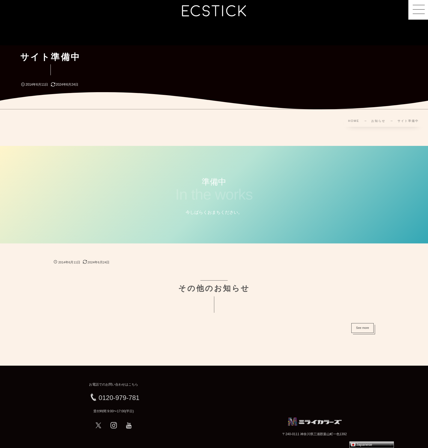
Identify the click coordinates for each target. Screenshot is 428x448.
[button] (418, 10)
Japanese (361, 445)
